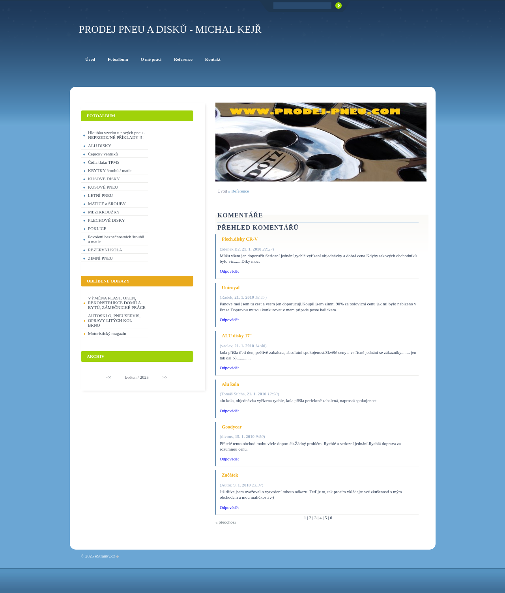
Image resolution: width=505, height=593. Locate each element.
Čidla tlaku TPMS (104, 162)
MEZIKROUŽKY (104, 212)
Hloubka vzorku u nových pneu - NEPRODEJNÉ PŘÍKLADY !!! (116, 135)
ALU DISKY (99, 145)
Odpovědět (229, 271)
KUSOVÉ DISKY (104, 178)
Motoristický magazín (107, 333)
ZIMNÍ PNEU (100, 258)
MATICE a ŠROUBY (107, 203)
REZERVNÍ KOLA (105, 249)
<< (109, 377)
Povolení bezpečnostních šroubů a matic (116, 239)
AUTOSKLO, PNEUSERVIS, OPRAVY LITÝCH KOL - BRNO (114, 320)
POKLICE (97, 228)
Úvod (222, 191)
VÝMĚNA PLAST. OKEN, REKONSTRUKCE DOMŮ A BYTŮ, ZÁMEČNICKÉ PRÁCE (117, 303)
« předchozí (225, 522)
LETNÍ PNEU (100, 195)
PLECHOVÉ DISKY (106, 220)
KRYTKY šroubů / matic (110, 170)
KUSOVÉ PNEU (103, 187)
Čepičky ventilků (103, 154)
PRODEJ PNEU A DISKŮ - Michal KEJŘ (170, 29)
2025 (144, 377)
